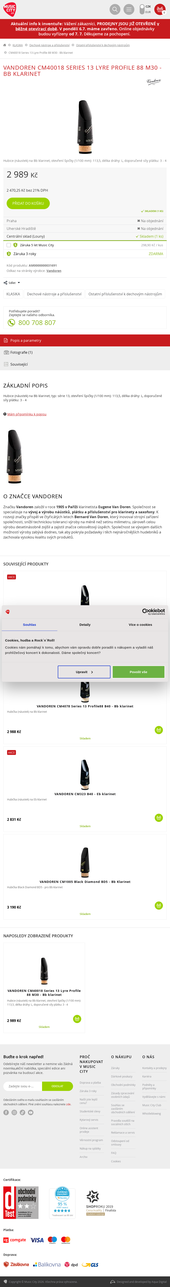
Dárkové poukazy (121, 1076)
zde (68, 1104)
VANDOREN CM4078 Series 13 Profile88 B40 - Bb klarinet (85, 706)
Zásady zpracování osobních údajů (122, 1094)
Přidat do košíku (28, 203)
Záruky (115, 1068)
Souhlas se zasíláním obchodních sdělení (123, 1108)
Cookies (116, 1161)
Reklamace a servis (123, 1132)
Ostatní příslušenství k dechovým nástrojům (103, 45)
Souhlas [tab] (29, 624)
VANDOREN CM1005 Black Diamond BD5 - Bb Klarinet (85, 882)
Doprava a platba (90, 1082)
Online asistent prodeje (89, 1129)
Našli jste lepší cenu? (88, 1101)
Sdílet (12, 283)
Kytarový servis (89, 1119)
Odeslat (57, 1086)
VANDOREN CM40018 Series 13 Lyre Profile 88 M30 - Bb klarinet (44, 993)
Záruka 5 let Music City (37, 245)
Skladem (85, 738)
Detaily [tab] (85, 624)
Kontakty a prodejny (154, 1068)
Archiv (83, 1157)
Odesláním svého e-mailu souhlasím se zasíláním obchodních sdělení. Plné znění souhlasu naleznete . (37, 1102)
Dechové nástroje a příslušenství (49, 45)
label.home (4, 45)
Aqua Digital (159, 1281)
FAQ (113, 1153)
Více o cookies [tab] (140, 624)
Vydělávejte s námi (153, 1096)
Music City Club (151, 1105)
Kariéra (146, 1076)
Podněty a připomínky (149, 1086)
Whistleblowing (151, 1113)
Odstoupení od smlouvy (120, 1142)
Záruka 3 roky (25, 254)
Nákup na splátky (90, 1148)
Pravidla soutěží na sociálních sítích (122, 1122)
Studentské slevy (90, 1111)
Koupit (159, 730)
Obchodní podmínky (123, 1085)
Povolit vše (138, 672)
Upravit (84, 672)
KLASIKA (18, 45)
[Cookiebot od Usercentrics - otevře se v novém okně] (145, 612)
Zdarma (156, 254)
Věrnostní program (91, 1140)
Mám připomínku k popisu (26, 414)
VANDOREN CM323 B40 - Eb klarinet (85, 794)
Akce (11, 577)
